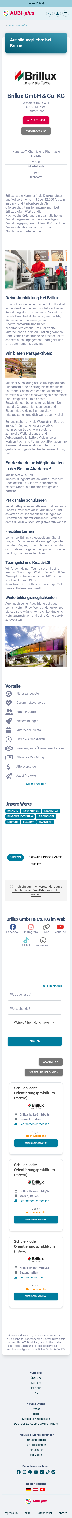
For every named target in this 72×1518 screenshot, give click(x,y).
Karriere (36, 1382)
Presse (36, 1408)
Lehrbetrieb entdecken (34, 1124)
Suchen (35, 1041)
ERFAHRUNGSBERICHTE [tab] (45, 857)
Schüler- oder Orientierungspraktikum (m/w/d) (34, 1093)
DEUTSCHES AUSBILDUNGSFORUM (36, 1423)
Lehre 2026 (36, 3)
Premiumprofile (18, 25)
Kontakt (62, 1513)
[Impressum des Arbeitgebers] (43, 941)
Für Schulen (36, 1449)
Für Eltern (36, 1454)
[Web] (46, 928)
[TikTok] (26, 941)
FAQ (36, 1392)
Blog (36, 1413)
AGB (27, 1513)
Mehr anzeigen (36, 784)
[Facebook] (13, 928)
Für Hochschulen (36, 1444)
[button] (65, 13)
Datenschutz (44, 1513)
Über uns (36, 1377)
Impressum (11, 1513)
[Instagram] (31, 928)
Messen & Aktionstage (36, 1418)
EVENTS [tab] (36, 864)
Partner (36, 1387)
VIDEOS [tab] (15, 857)
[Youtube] (60, 928)
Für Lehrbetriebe (36, 1439)
